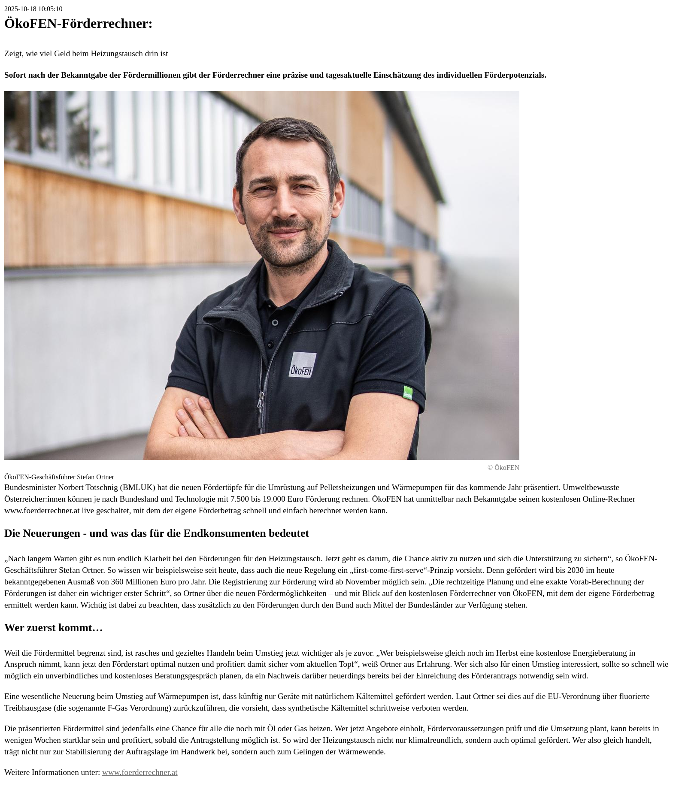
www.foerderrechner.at (140, 772)
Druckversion (604, 792)
